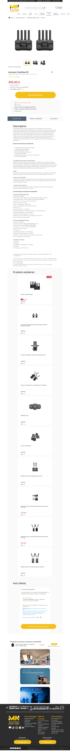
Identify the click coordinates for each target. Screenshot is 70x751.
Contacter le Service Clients (43, 721)
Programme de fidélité (30, 723)
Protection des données (55, 727)
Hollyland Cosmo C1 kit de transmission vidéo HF (32, 567)
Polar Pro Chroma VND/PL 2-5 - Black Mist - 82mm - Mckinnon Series (25, 645)
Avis (54, 118)
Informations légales (56, 721)
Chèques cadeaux (29, 718)
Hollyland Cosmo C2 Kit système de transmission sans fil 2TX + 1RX (34, 507)
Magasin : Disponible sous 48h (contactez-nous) (25, 109)
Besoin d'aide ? (56, 1)
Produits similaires (36, 118)
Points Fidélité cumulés (15, 89)
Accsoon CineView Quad (26, 294)
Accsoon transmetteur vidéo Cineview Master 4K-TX (33, 355)
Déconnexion (41, 733)
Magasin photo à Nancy (42, 729)
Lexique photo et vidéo (57, 731)
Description (17, 119)
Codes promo (28, 725)
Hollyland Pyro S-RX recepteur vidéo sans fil (31, 476)
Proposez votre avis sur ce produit (38, 626)
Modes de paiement (43, 727)
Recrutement (54, 720)
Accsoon (43, 17)
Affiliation (26, 721)
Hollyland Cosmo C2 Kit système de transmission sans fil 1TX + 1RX (34, 537)
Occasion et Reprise (29, 726)
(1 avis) (17, 76)
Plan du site (54, 733)
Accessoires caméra (20, 17)
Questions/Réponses (43, 724)
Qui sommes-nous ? (56, 718)
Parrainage (27, 720)
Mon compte (41, 732)
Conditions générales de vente (57, 724)
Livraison (40, 725)
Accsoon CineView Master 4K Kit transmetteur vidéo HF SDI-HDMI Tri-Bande (34, 325)
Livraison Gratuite (14, 85)
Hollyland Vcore (24, 415)
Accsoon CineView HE (26, 445)
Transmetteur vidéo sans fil (33, 17)
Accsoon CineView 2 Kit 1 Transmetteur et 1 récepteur (34, 385)
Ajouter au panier (35, 95)
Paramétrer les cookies (57, 730)
